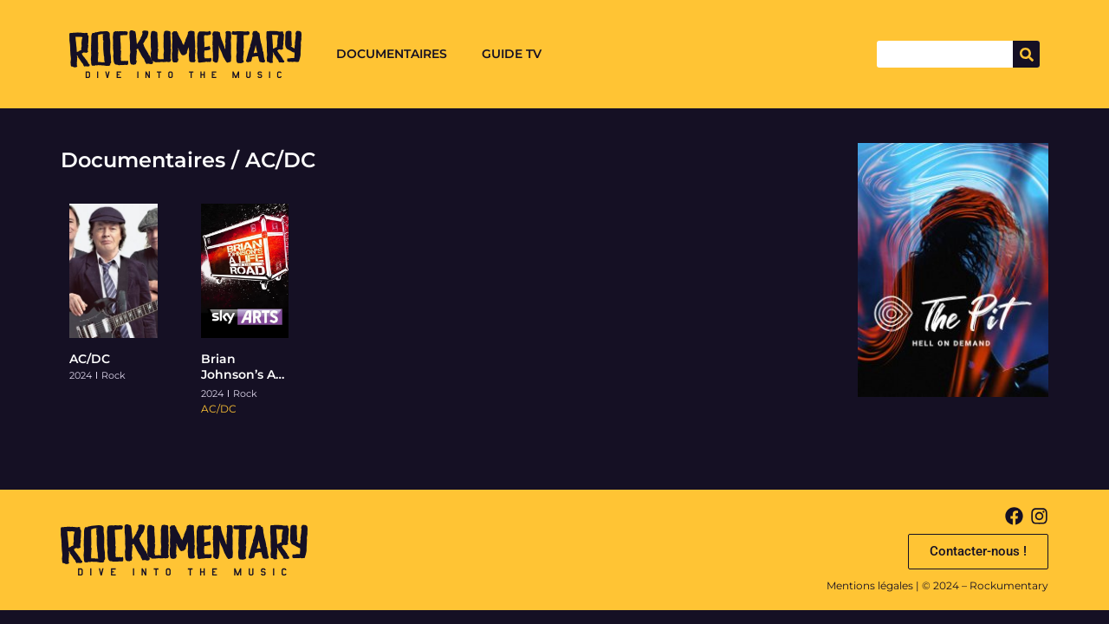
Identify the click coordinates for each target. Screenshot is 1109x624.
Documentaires (391, 54)
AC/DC (89, 359)
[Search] (1026, 54)
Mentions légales (870, 585)
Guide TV (512, 54)
